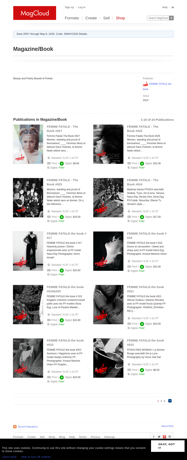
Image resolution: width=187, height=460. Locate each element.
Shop (120, 18)
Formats (72, 18)
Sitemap (109, 436)
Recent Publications (28, 426)
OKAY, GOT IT (166, 446)
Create (91, 18)
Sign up (69, 7)
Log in (81, 7)
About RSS (167, 426)
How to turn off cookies (36, 457)
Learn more (9, 457)
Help (164, 7)
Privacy (95, 436)
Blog (62, 436)
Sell (106, 18)
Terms (83, 436)
